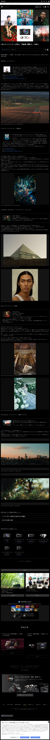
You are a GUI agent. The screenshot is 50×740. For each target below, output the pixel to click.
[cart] (44, 1)
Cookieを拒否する (25, 737)
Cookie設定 (13, 737)
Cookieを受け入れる (35, 737)
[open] (46, 1)
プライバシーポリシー (16, 734)
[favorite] (41, 1)
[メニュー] (49, 1)
